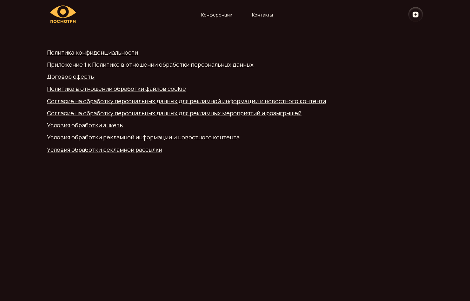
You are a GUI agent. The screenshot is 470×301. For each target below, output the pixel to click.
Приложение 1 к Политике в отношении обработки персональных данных (150, 65)
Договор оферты (71, 77)
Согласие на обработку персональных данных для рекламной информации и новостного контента (186, 101)
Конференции (216, 14)
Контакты (262, 14)
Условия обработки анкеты (85, 125)
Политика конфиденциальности (92, 53)
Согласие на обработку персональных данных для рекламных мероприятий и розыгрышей (174, 113)
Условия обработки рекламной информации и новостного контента (143, 137)
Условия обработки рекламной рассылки (104, 150)
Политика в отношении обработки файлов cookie (116, 89)
